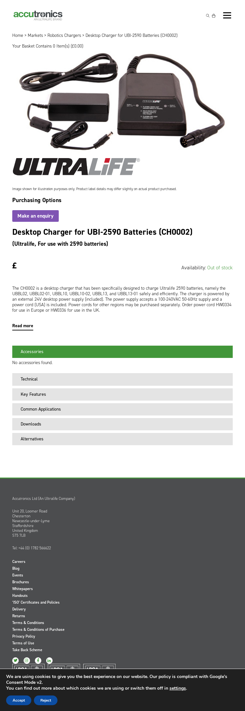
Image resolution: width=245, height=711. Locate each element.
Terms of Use (23, 643)
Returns (18, 616)
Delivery (19, 609)
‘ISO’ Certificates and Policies (36, 602)
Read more (22, 326)
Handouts (20, 595)
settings (177, 688)
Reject (45, 700)
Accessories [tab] (29, 352)
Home (17, 35)
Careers (19, 561)
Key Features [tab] (30, 394)
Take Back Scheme (27, 649)
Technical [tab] (26, 379)
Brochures (20, 582)
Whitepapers (22, 588)
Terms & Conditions (28, 622)
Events (17, 575)
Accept (19, 700)
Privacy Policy (23, 636)
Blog (15, 568)
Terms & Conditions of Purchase (38, 629)
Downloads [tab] (28, 424)
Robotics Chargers (64, 35)
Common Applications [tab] (38, 409)
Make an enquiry (35, 215)
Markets (35, 35)
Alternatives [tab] (29, 439)
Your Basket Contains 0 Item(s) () (47, 46)
